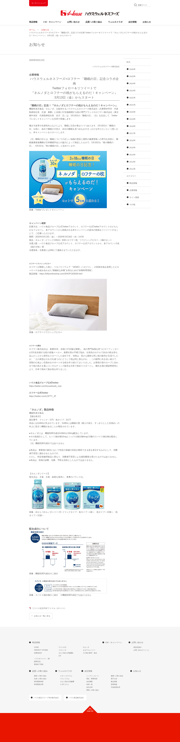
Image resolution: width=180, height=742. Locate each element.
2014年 (132, 155)
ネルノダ (86, 647)
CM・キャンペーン (52, 22)
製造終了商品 (38, 664)
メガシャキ (62, 650)
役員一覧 (89, 684)
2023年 (132, 90)
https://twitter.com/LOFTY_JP (42, 396)
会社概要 (89, 681)
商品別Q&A (137, 647)
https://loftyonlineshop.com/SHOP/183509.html (60, 274)
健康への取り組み (117, 676)
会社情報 (132, 22)
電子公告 (114, 679)
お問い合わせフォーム (141, 650)
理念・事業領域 (91, 679)
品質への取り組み (93, 22)
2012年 (132, 169)
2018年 (132, 126)
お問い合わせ (73, 22)
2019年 (132, 119)
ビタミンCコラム (66, 676)
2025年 (132, 76)
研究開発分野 (38, 684)
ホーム (32, 30)
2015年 (132, 147)
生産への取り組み (40, 679)
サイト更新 (134, 197)
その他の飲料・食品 (90, 653)
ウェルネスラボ (115, 22)
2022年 (132, 98)
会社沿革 (89, 687)
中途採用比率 (115, 687)
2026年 (132, 69)
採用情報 (114, 684)
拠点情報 (114, 681)
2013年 (132, 162)
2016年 (132, 140)
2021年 (132, 105)
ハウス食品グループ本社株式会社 (46, 698)
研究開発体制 (38, 681)
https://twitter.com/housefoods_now (45, 386)
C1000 (36, 647)
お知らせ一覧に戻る (42, 616)
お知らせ (147, 22)
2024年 (132, 83)
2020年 (132, 112)
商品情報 (33, 22)
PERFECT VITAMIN (41, 650)
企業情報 (133, 190)
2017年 (132, 133)
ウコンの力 (62, 647)
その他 (132, 204)
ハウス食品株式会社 (76, 698)
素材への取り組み (40, 676)
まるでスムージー (89, 650)
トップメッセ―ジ (92, 676)
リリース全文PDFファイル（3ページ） (49, 608)
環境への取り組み (92, 690)
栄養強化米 (38, 653)
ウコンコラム (65, 679)
